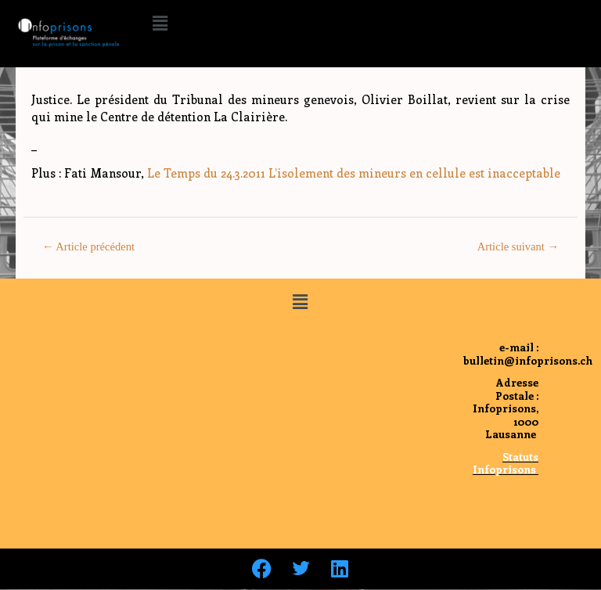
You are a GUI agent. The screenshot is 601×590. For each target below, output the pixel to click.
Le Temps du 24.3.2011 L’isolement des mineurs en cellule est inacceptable (353, 173)
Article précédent (88, 246)
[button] (159, 23)
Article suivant (518, 246)
